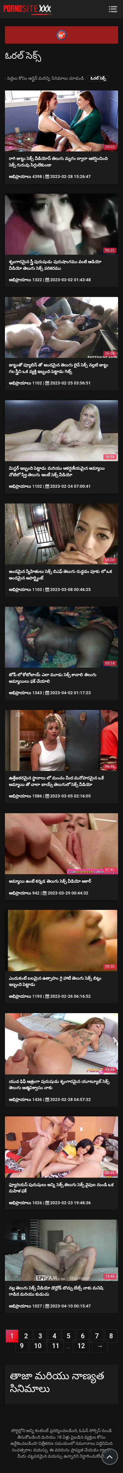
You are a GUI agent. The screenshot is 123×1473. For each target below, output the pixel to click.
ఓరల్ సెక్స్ (98, 78)
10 (38, 1346)
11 (55, 1346)
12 (81, 1346)
